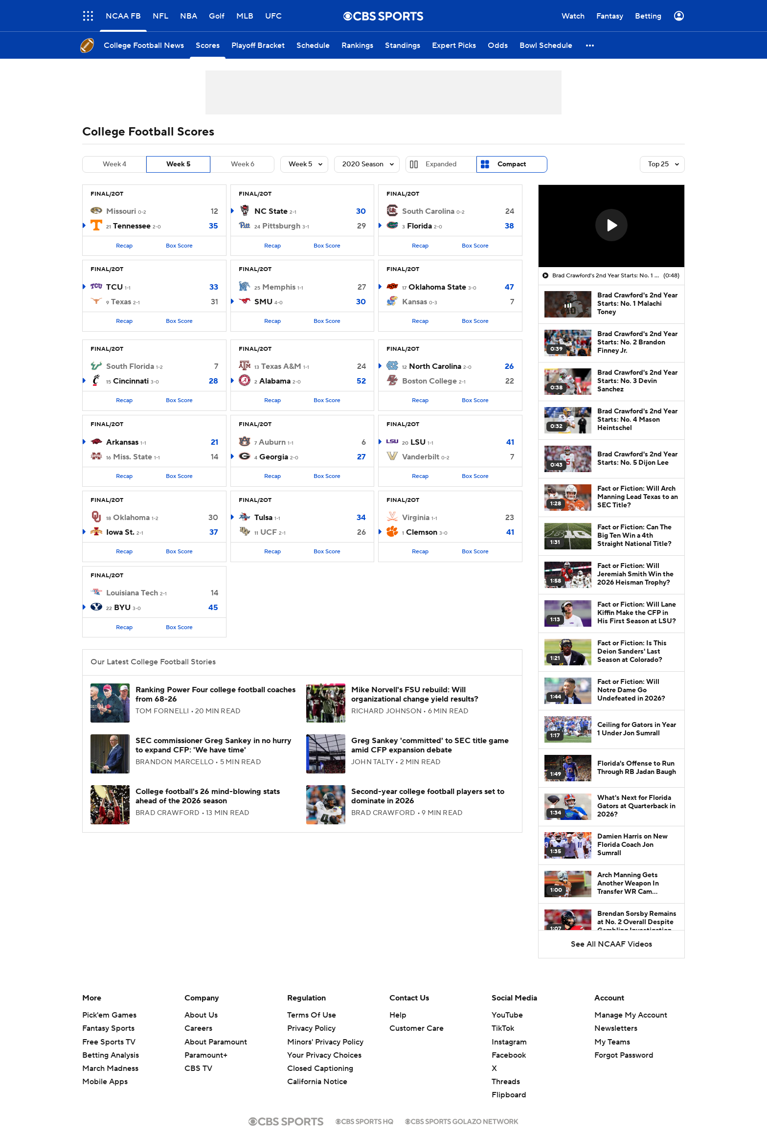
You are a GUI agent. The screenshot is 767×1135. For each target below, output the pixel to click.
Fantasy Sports (108, 1028)
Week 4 (114, 164)
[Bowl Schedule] (546, 45)
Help (397, 1015)
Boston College (429, 381)
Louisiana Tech (132, 593)
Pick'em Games (109, 1015)
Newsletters (615, 1028)
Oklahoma (131, 518)
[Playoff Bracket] (258, 45)
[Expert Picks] (454, 45)
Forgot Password (624, 1055)
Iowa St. (120, 532)
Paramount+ (205, 1055)
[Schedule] (313, 45)
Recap (124, 246)
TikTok (503, 1028)
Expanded (441, 164)
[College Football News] (144, 45)
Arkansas (122, 442)
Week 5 (178, 164)
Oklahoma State (437, 287)
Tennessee (132, 226)
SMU (263, 302)
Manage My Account (630, 1015)
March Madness (110, 1068)
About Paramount (215, 1042)
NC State (271, 211)
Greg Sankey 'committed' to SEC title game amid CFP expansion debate (430, 745)
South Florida (130, 366)
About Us (201, 1015)
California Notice (317, 1082)
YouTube (507, 1015)
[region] (611, 226)
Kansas (414, 302)
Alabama (275, 381)
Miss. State (132, 457)
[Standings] (402, 45)
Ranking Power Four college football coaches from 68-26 (215, 694)
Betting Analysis (110, 1055)
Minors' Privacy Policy (325, 1042)
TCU (114, 287)
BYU (122, 608)
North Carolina (435, 366)
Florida (419, 226)
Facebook (509, 1055)
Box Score (179, 246)
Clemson (421, 532)
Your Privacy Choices (324, 1055)
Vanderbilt (420, 457)
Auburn (272, 442)
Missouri (121, 211)
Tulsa (263, 518)
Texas (121, 302)
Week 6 (242, 164)
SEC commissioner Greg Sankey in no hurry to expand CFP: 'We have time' (213, 745)
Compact (511, 164)
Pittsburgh (281, 226)
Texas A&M (281, 366)
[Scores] (208, 45)
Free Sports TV (108, 1042)
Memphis (278, 287)
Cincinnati (131, 381)
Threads (506, 1082)
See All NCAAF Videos (611, 944)
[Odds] (498, 45)
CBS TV (198, 1068)
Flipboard (509, 1095)
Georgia (273, 457)
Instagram (509, 1042)
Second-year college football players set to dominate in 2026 (427, 796)
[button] (590, 45)
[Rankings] (357, 45)
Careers (198, 1028)
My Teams (612, 1042)
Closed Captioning (320, 1068)
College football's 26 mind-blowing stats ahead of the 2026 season (207, 796)
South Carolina (428, 211)
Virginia (415, 518)
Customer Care (416, 1028)
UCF (268, 532)
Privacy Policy (311, 1028)
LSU (418, 442)
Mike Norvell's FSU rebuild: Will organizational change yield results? (414, 694)
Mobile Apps (105, 1082)
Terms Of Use (311, 1015)
